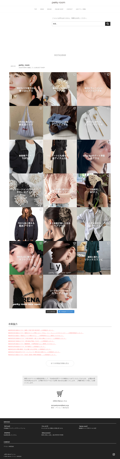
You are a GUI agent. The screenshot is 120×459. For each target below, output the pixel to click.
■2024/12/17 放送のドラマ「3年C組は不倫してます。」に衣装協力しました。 (31, 341)
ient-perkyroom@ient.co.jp (60, 405)
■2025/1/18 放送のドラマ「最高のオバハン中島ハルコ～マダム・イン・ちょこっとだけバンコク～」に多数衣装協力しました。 (46, 333)
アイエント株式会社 (9, 446)
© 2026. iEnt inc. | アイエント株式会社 (12, 456)
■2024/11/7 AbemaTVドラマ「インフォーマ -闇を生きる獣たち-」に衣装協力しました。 (34, 352)
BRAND (49, 9)
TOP (35, 9)
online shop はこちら (60, 401)
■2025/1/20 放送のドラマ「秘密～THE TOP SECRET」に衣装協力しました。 (31, 330)
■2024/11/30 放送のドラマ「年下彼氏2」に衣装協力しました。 (27, 346)
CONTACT (70, 9)
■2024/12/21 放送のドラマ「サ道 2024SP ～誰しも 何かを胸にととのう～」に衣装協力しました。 (37, 338)
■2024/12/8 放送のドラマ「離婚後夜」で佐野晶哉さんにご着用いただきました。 (32, 344)
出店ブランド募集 (81, 9)
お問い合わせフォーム (9, 454)
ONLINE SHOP (59, 9)
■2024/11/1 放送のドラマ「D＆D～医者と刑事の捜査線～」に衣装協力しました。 (32, 354)
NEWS (42, 9)
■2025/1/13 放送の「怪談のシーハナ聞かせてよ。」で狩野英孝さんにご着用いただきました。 (36, 335)
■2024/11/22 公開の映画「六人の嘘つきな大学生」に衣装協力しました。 (30, 349)
